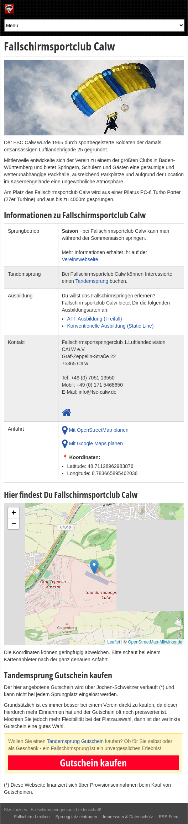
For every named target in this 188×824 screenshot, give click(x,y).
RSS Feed (168, 816)
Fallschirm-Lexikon (31, 816)
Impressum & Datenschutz (128, 816)
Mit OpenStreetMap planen (95, 430)
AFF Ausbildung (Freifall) (94, 319)
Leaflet (113, 642)
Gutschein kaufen (93, 762)
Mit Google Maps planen (92, 444)
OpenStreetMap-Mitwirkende (155, 642)
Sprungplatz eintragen (76, 816)
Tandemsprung (91, 281)
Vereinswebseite (80, 259)
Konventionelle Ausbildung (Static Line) (110, 326)
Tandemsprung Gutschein (75, 741)
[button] (94, 569)
